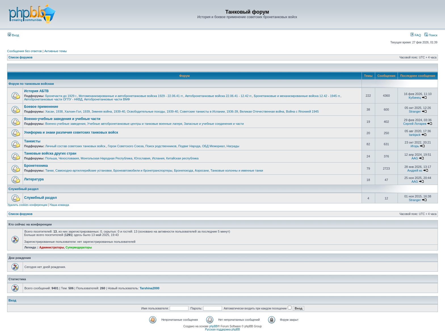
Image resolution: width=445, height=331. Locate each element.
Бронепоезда (183, 170)
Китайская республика (182, 158)
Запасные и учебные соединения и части (214, 123)
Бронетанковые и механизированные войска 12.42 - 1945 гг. (297, 96)
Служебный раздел (24, 189)
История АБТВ (36, 91)
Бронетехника (36, 166)
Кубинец (415, 97)
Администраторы (51, 247)
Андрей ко (414, 170)
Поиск (430, 35)
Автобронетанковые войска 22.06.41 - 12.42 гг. (218, 96)
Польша (51, 158)
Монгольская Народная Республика (106, 158)
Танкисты (32, 141)
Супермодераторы (79, 247)
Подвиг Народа (189, 146)
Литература (34, 179)
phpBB (213, 326)
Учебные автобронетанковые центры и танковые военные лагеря (134, 123)
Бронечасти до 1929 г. (61, 96)
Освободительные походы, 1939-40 (152, 111)
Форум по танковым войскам (31, 83)
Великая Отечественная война (262, 111)
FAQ (415, 35)
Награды (232, 146)
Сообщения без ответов (24, 51)
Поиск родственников (161, 146)
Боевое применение (41, 107)
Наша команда (59, 204)
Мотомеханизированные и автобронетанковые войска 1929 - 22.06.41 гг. (131, 96)
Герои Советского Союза (126, 146)
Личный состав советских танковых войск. (75, 146)
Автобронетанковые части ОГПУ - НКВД (53, 99)
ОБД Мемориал (213, 146)
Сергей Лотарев (414, 123)
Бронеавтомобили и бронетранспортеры (142, 170)
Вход (13, 35)
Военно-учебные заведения (65, 123)
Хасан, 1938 (54, 111)
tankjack (414, 134)
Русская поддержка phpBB (222, 329)
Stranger (415, 111)
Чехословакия (68, 158)
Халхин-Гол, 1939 (77, 111)
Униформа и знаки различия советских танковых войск (71, 132)
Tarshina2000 (149, 288)
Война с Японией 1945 (302, 111)
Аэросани (202, 170)
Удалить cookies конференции (27, 204)
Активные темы (55, 51)
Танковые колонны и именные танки (237, 170)
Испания (158, 158)
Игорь (415, 146)
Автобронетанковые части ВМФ (107, 99)
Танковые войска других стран (50, 153)
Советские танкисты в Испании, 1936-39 (209, 111)
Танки (49, 170)
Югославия (142, 158)
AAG (415, 158)
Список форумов (21, 57)
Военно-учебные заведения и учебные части (62, 119)
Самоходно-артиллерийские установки (83, 170)
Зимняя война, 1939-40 (108, 111)
